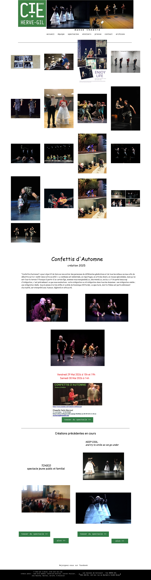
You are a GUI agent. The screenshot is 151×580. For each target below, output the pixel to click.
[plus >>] (61, 540)
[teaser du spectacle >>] (77, 419)
